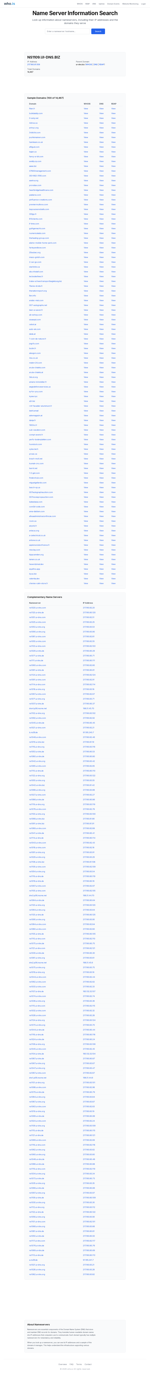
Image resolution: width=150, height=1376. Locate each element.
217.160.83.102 (89, 713)
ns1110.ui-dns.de (36, 771)
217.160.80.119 (89, 876)
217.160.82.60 (89, 665)
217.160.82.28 (89, 1015)
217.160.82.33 (89, 986)
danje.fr (32, 420)
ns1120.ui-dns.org (37, 905)
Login (143, 4)
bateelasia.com (35, 502)
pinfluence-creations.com (40, 200)
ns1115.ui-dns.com (37, 1006)
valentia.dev (34, 578)
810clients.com (35, 219)
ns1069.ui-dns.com (37, 1140)
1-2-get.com (34, 473)
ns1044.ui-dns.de (36, 1030)
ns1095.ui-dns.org (37, 919)
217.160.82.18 (88, 847)
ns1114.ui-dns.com (37, 684)
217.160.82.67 (89, 694)
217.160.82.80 (89, 929)
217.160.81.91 (88, 823)
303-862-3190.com (37, 176)
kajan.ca (32, 152)
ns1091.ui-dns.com (37, 679)
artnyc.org (33, 128)
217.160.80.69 (89, 1250)
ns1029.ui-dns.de (36, 651)
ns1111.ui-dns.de (36, 660)
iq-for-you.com (36, 391)
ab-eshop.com (35, 315)
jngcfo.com (34, 343)
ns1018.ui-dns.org (37, 689)
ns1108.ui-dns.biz (36, 862)
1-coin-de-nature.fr (37, 339)
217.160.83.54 (89, 871)
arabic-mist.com (36, 300)
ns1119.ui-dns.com (37, 1169)
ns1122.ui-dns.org (37, 775)
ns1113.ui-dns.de (36, 1255)
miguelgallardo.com (37, 482)
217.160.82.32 (89, 1010)
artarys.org (34, 530)
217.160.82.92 (89, 718)
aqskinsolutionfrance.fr (39, 545)
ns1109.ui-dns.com (37, 867)
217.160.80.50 (89, 1236)
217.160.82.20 (89, 608)
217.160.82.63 (89, 1106)
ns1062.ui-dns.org (37, 1149)
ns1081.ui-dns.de (36, 1231)
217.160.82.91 (88, 679)
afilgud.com (34, 147)
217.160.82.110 (89, 938)
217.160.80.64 (89, 900)
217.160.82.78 (89, 809)
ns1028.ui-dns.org (37, 1269)
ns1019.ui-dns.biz (36, 742)
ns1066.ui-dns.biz (37, 819)
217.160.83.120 (89, 905)
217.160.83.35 (89, 1183)
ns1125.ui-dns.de (36, 914)
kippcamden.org (36, 554)
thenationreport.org (38, 291)
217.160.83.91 (88, 852)
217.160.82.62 (89, 982)
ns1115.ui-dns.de (36, 1130)
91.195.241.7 (88, 1260)
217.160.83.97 (89, 1193)
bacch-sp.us (34, 487)
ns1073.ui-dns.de (36, 1178)
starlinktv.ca (34, 267)
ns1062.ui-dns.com (37, 982)
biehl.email (33, 411)
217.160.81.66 (89, 819)
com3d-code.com (37, 506)
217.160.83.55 (89, 780)
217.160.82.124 (89, 675)
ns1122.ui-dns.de (36, 1212)
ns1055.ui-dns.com (37, 641)
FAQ (71, 1364)
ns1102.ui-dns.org (37, 713)
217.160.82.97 (89, 886)
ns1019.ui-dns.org (37, 1111)
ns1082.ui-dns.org (37, 1274)
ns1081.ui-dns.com (37, 636)
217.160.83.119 (89, 804)
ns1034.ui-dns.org (37, 1173)
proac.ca (33, 454)
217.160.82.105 (89, 890)
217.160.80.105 (89, 934)
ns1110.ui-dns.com (37, 938)
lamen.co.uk (34, 559)
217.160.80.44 (89, 1030)
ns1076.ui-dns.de (36, 1245)
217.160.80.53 (89, 751)
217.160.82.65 (89, 766)
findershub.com (36, 478)
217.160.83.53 (89, 627)
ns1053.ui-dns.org (37, 627)
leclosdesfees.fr (36, 276)
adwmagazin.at (35, 415)
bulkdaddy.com (36, 113)
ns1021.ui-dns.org (37, 1265)
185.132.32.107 (89, 991)
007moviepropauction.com (41, 497)
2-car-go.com (35, 262)
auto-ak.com (34, 329)
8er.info (32, 295)
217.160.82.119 (89, 1169)
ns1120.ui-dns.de (36, 612)
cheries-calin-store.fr (38, 583)
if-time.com (34, 223)
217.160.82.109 (89, 867)
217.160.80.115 (89, 1130)
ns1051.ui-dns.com (37, 617)
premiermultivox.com (38, 204)
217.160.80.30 (89, 953)
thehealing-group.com (39, 238)
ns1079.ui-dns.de (36, 1092)
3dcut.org (33, 377)
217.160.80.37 (89, 703)
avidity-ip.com (35, 161)
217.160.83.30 (89, 1202)
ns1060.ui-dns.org (37, 1154)
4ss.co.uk (33, 358)
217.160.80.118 (89, 1034)
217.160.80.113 (89, 1255)
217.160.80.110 (89, 771)
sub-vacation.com (37, 430)
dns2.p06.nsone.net (38, 962)
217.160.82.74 (89, 996)
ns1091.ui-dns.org (37, 852)
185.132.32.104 (89, 1054)
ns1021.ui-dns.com (37, 727)
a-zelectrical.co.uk (37, 535)
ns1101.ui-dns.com (37, 1221)
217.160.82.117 (89, 1241)
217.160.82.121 (89, 948)
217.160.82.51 (88, 617)
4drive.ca (33, 123)
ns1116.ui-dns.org (36, 747)
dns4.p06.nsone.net (38, 708)
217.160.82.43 (89, 843)
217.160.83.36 (89, 1001)
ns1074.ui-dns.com (37, 996)
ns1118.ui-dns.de (36, 1034)
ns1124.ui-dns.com (37, 675)
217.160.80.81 (89, 1231)
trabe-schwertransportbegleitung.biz (45, 281)
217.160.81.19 (88, 742)
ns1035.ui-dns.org (37, 1183)
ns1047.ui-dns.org (37, 1068)
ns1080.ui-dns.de (36, 756)
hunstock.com (35, 444)
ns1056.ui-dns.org (37, 1217)
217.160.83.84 (89, 1097)
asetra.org (33, 180)
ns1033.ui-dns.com (37, 986)
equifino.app (34, 569)
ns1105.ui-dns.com (37, 890)
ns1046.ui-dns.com (37, 737)
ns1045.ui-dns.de (36, 723)
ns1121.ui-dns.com (37, 948)
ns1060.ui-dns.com (37, 665)
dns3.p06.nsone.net (38, 895)
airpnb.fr (33, 526)
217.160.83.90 (89, 632)
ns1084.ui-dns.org (37, 1097)
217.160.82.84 (89, 924)
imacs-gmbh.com (36, 257)
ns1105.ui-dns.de (36, 934)
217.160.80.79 (89, 1092)
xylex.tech (33, 449)
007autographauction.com (41, 492)
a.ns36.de (33, 1260)
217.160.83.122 (89, 775)
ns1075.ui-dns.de (36, 943)
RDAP (87, 4)
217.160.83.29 (89, 857)
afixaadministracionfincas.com (42, 516)
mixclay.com (34, 550)
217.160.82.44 (89, 977)
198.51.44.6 (88, 1078)
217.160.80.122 (89, 1212)
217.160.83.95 (89, 919)
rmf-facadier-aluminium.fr (40, 406)
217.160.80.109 (89, 1197)
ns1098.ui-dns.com (37, 1087)
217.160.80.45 (89, 723)
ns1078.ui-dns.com (37, 809)
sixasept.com (35, 319)
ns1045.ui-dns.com (37, 1049)
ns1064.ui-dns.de (36, 900)
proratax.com (35, 185)
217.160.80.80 (89, 756)
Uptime (102, 4)
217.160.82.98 (89, 1087)
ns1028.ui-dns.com (37, 1015)
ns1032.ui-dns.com (37, 1010)
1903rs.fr (33, 425)
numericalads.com (37, 233)
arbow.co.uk (34, 540)
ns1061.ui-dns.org (37, 958)
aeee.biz (32, 166)
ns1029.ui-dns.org (37, 857)
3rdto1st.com (34, 132)
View (86, 108)
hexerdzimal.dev (36, 564)
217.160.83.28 (89, 1269)
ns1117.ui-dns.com (37, 1241)
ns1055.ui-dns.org (37, 780)
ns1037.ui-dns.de (36, 703)
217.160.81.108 (89, 862)
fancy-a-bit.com (36, 156)
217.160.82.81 (88, 636)
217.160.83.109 (89, 1125)
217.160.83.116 (89, 747)
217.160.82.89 (89, 828)
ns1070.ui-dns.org (37, 1025)
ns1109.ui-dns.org (37, 1125)
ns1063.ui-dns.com (37, 1106)
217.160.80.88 (89, 1164)
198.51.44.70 (88, 895)
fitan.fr (32, 108)
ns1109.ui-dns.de (36, 1197)
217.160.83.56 (89, 1217)
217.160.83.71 (88, 699)
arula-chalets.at (36, 372)
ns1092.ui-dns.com (37, 718)
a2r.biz (32, 401)
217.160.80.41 (89, 833)
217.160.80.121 (89, 1135)
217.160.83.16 (88, 972)
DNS (94, 4)
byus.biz (33, 574)
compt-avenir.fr (36, 435)
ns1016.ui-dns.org (37, 972)
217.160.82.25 (89, 622)
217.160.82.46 (89, 737)
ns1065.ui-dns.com (37, 766)
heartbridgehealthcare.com (41, 190)
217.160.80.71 (89, 655)
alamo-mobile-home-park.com (42, 243)
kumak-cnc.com (36, 463)
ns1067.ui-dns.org (37, 1063)
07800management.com (40, 171)
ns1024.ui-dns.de (36, 1039)
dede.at (32, 334)
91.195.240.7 (88, 732)
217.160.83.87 (89, 1102)
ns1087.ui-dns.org (37, 1102)
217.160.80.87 (89, 1058)
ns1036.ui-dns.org (37, 1001)
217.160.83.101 (89, 1082)
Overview (62, 1364)
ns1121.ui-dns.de (36, 1135)
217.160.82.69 (89, 1140)
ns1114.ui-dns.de (36, 838)
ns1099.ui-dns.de (36, 1116)
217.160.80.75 (89, 943)
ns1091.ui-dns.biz (36, 823)
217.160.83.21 (88, 1265)
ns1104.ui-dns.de (36, 1054)
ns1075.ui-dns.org (37, 967)
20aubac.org (34, 252)
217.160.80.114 (89, 838)
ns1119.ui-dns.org (36, 804)
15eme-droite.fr (36, 286)
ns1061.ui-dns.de (36, 670)
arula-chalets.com (37, 367)
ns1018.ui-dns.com (37, 847)
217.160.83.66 (89, 1226)
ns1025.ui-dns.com (37, 622)
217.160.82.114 (89, 684)
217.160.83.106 (89, 1044)
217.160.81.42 (89, 785)
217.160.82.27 (89, 795)
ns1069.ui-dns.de (36, 1250)
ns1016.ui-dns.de (36, 881)
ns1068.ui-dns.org (37, 790)
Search (98, 31)
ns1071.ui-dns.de (36, 655)
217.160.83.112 (89, 1207)
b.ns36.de (33, 732)
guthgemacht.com (37, 228)
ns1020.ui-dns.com (37, 608)
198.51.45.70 (88, 708)
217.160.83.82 (89, 1274)
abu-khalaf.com (36, 271)
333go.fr (33, 214)
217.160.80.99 (89, 1116)
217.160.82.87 (89, 1073)
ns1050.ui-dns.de (36, 1236)
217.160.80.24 (89, 1039)
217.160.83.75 (89, 967)
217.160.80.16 (88, 881)
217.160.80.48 (89, 1159)
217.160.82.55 (89, 641)
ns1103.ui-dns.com (37, 646)
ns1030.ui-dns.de (36, 953)
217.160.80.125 (89, 914)
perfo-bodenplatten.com (40, 439)
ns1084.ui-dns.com (37, 924)
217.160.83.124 (89, 1020)
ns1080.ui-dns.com (37, 929)
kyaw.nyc (33, 396)
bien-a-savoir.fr (36, 310)
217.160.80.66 (89, 1188)
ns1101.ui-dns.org (36, 1082)
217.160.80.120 (89, 612)
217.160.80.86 (89, 799)
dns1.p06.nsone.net (37, 1078)
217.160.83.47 (89, 1068)
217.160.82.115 (89, 1006)
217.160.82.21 (88, 727)
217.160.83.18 (88, 689)
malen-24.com (35, 363)
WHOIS (80, 4)
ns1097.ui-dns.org (37, 1193)
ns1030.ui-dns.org (37, 1202)
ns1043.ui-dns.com (37, 843)
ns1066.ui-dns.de (36, 1188)
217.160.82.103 (89, 646)
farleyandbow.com (37, 247)
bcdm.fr (32, 348)
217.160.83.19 (88, 1111)
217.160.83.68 (89, 790)
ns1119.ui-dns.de (36, 876)
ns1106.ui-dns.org (37, 1044)
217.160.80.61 (89, 670)
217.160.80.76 (89, 1245)
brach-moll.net (35, 458)
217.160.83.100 (89, 814)
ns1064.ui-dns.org (37, 910)
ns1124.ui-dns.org (37, 1020)
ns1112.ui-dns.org (36, 1207)
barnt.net (33, 468)
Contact (88, 1364)
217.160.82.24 (89, 1121)
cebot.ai (32, 324)
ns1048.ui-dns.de (36, 1159)
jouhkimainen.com (37, 137)
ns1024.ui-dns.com (37, 1121)
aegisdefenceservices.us (40, 387)
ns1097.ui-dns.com (37, 886)
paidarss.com (35, 195)
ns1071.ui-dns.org (37, 699)
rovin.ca (32, 521)
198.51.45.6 (88, 962)
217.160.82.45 (89, 1049)
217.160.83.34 (89, 1173)
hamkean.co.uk (36, 142)
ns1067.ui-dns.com (37, 694)
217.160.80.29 (89, 651)
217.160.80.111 (89, 660)
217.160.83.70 (89, 1025)
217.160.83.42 (89, 761)
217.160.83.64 (89, 910)
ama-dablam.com (37, 511)
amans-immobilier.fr (38, 382)
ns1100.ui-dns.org (37, 814)
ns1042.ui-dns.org (37, 761)
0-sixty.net (33, 118)
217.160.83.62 (89, 1149)
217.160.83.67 (89, 1063)
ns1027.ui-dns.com (37, 795)
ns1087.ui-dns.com (37, 1073)
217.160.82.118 (89, 1145)
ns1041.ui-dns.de (36, 833)
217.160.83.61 (88, 958)
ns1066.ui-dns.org (37, 1226)
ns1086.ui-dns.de (36, 799)
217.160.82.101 (89, 1221)
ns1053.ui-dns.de (36, 751)
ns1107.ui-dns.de (36, 991)
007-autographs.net (38, 305)
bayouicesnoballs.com (39, 209)
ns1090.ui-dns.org (37, 632)
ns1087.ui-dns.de (36, 1058)
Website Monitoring (130, 4)
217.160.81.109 (33, 64)
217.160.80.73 (89, 1178)
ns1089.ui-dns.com (37, 828)
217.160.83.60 (89, 1154)
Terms (79, 1364)
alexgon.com (35, 353)
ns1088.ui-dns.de (36, 1164)
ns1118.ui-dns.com (37, 1145)
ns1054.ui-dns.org (37, 871)
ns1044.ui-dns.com (37, 977)
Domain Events (113, 4)
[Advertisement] (75, 44)
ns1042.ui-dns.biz (37, 785)
